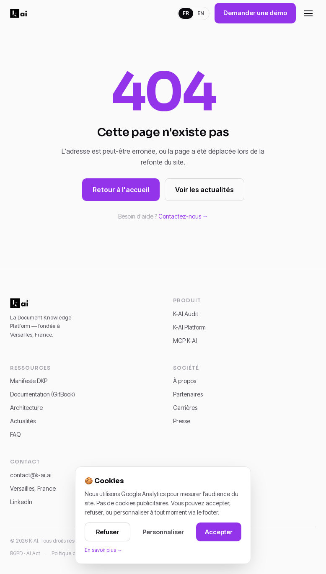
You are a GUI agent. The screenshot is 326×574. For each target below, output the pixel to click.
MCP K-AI (185, 340)
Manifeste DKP (28, 380)
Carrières (185, 407)
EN (200, 13)
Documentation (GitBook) (42, 394)
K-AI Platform (189, 327)
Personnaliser (163, 532)
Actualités (23, 421)
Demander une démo (255, 13)
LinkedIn (21, 501)
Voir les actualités (204, 189)
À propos (184, 380)
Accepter (219, 532)
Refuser (107, 532)
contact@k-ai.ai (31, 475)
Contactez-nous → (183, 216)
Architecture (26, 407)
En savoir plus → (103, 550)
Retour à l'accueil (121, 189)
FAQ (15, 434)
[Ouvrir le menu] (308, 13)
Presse (181, 421)
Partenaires (188, 394)
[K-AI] (18, 13)
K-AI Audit (185, 313)
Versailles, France (33, 488)
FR (186, 13)
